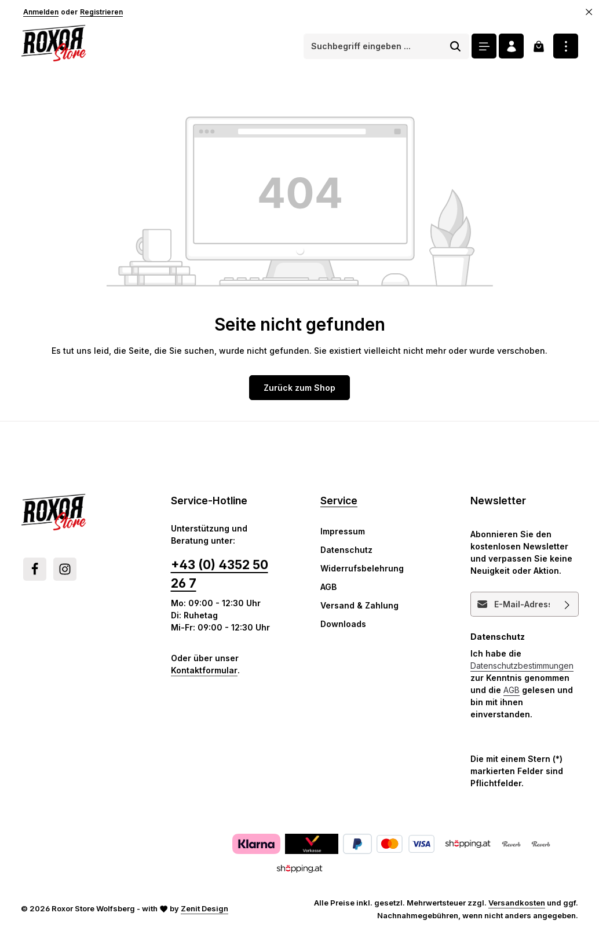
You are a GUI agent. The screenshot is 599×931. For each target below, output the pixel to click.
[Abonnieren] (567, 604)
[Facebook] (34, 569)
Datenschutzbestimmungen (522, 665)
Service (338, 500)
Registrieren (101, 12)
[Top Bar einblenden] (565, 46)
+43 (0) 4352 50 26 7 (219, 574)
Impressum (342, 531)
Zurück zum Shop (299, 388)
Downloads (343, 624)
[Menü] (484, 46)
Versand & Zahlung (359, 605)
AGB (328, 587)
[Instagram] (64, 569)
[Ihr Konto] (511, 46)
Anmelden (41, 12)
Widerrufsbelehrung (362, 568)
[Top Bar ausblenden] (589, 12)
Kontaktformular (204, 670)
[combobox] (373, 46)
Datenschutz (346, 550)
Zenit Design (204, 908)
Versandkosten (516, 902)
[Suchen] (455, 46)
